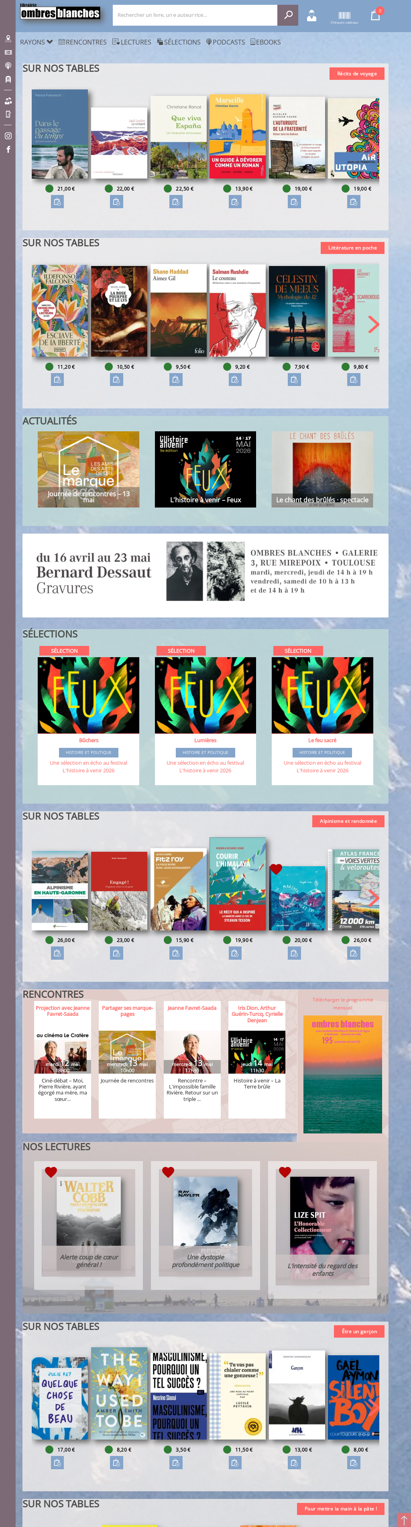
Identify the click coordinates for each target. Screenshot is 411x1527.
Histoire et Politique (89, 752)
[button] (373, 148)
